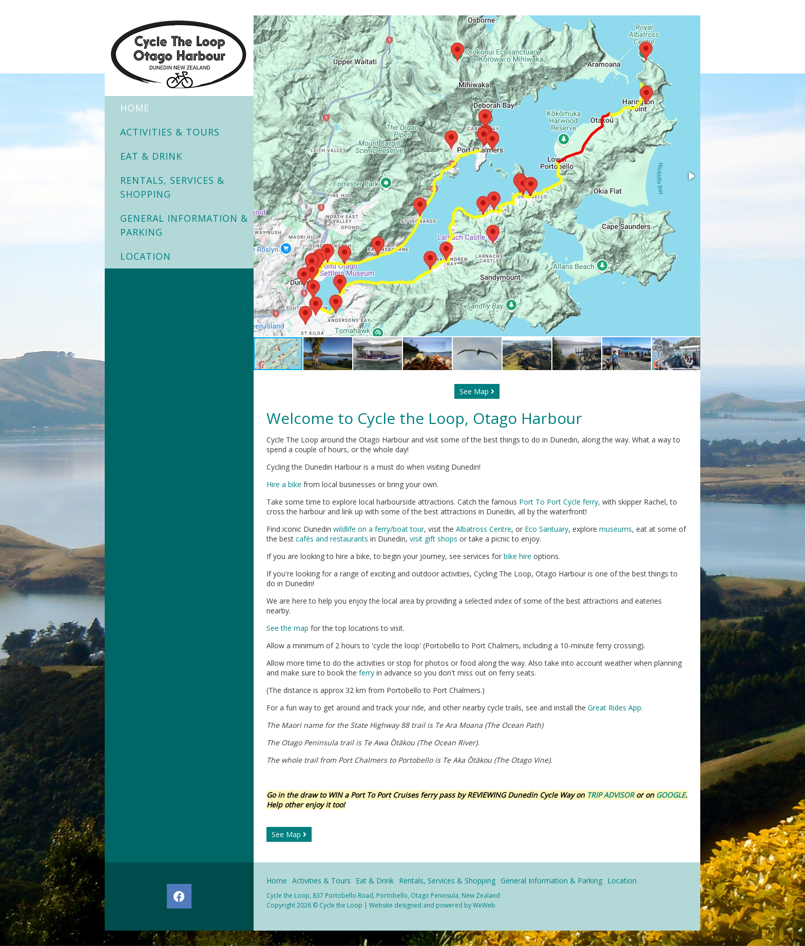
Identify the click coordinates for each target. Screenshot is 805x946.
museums (615, 529)
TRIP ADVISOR (611, 795)
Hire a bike (283, 484)
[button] (691, 176)
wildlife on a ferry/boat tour (378, 529)
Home (134, 108)
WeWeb (484, 905)
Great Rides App (614, 707)
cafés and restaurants (332, 539)
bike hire (517, 556)
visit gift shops (433, 539)
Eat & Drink (151, 156)
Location (145, 256)
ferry (366, 673)
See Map (476, 391)
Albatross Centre (483, 529)
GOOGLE (670, 795)
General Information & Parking (184, 225)
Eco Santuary (546, 529)
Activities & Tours (170, 132)
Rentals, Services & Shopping (172, 187)
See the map (287, 628)
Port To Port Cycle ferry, (560, 502)
